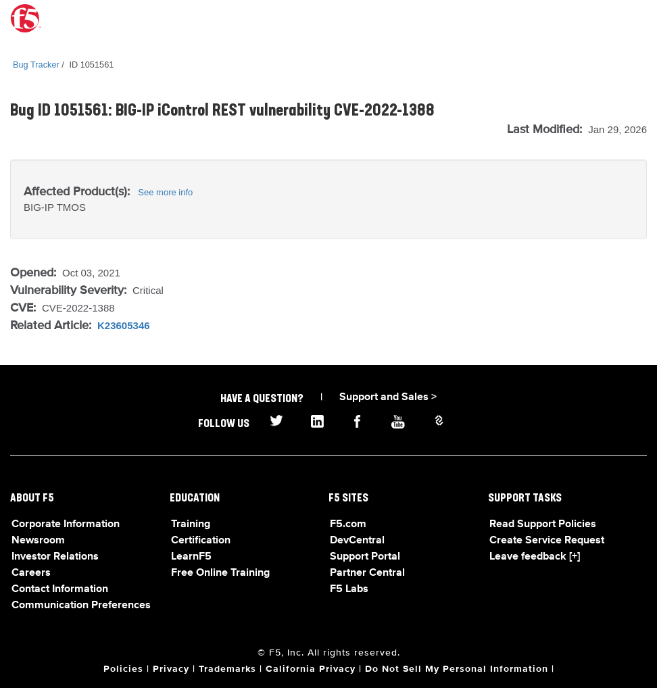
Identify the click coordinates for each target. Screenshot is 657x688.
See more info (165, 192)
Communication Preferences (81, 605)
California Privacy (311, 669)
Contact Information (59, 589)
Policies (123, 669)
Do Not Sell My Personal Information (456, 669)
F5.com (348, 524)
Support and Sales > (388, 397)
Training (190, 524)
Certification (200, 540)
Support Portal (365, 556)
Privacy (171, 669)
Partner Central (367, 573)
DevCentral (357, 540)
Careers (31, 573)
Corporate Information (65, 524)
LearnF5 (191, 556)
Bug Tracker (36, 64)
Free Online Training (220, 573)
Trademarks (227, 669)
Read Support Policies (542, 524)
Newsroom (38, 540)
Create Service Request (546, 540)
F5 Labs (349, 589)
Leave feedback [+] (534, 556)
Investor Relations (55, 556)
